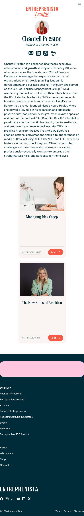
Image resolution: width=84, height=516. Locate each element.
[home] (42, 8)
